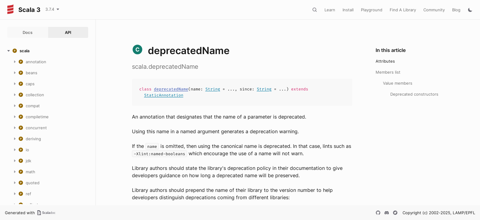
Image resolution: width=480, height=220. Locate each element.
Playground (371, 9)
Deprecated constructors (414, 94)
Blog (456, 9)
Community (434, 9)
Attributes (385, 61)
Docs (27, 32)
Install (348, 9)
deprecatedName (171, 89)
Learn (329, 9)
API (68, 32)
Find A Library (403, 9)
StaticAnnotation (163, 95)
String (212, 89)
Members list (388, 72)
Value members (397, 83)
